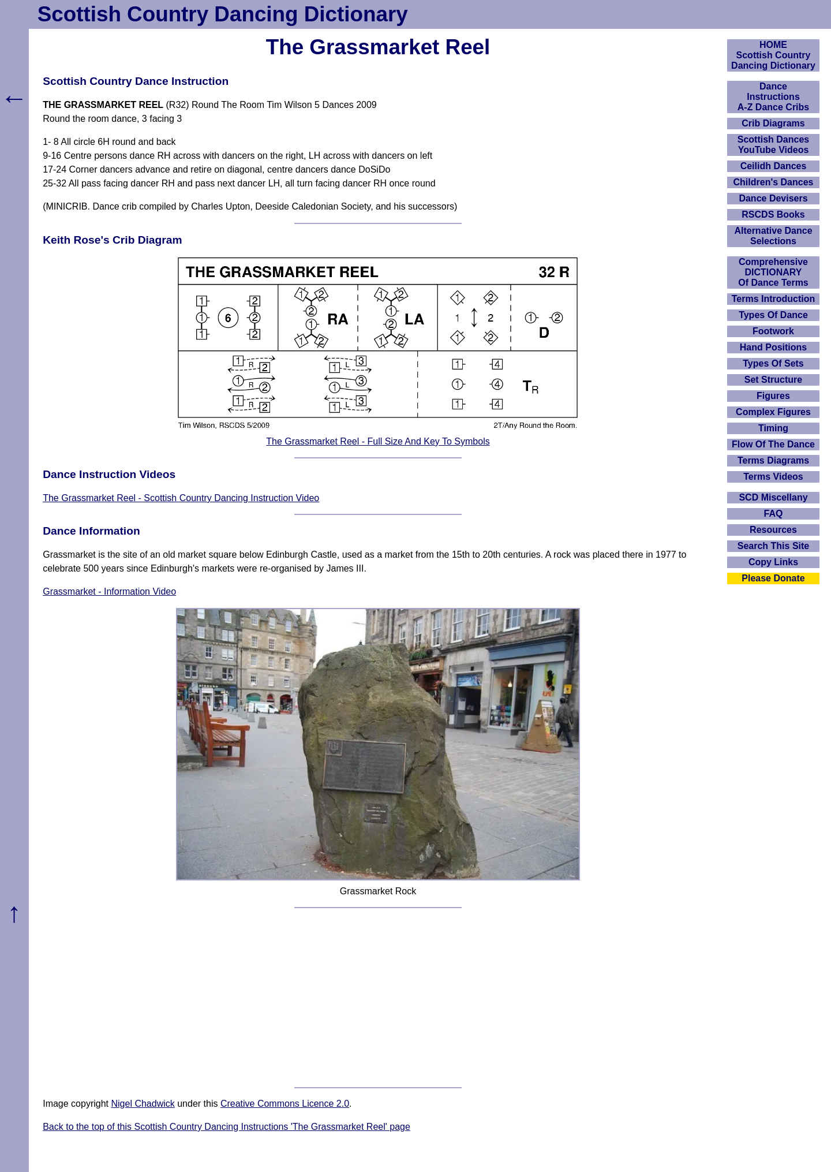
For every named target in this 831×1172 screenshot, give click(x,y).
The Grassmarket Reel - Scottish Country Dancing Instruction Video (181, 498)
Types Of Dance (773, 315)
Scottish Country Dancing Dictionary (223, 14)
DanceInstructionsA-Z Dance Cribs (773, 96)
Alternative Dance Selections (773, 236)
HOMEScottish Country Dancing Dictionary (773, 55)
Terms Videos (773, 477)
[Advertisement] (378, 997)
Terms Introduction (773, 299)
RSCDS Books (773, 214)
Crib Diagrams (773, 123)
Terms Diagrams (773, 460)
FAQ (773, 513)
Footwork (773, 331)
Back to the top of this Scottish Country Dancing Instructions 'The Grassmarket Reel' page (226, 1127)
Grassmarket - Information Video (109, 591)
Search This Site (774, 546)
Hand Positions (773, 347)
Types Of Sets (773, 363)
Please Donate (773, 578)
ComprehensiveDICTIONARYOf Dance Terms (773, 272)
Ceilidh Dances (773, 166)
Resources (773, 530)
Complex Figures (773, 412)
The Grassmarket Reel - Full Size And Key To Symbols (377, 441)
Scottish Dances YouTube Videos (773, 145)
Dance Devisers (773, 198)
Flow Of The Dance (773, 444)
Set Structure (773, 380)
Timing (773, 428)
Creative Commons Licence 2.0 (284, 1103)
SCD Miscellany (773, 497)
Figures (773, 396)
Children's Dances (773, 182)
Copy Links (773, 562)
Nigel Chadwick (142, 1103)
